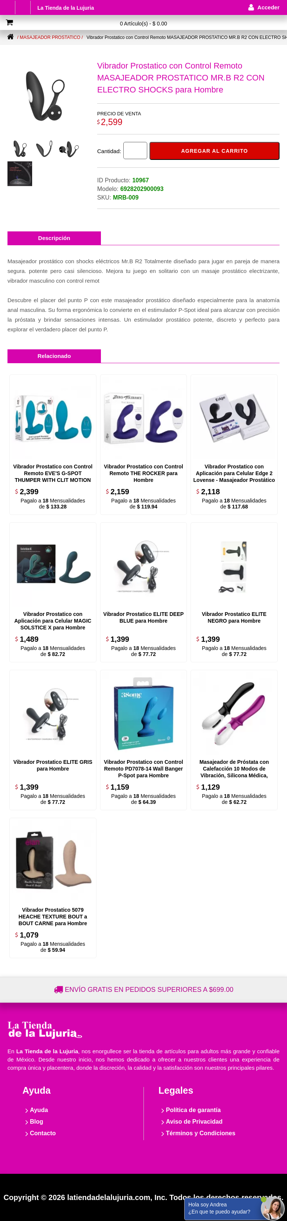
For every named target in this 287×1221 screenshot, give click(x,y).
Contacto (43, 1133)
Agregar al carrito (214, 151)
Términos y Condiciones (200, 1133)
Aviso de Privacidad (194, 1121)
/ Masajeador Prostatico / (50, 37)
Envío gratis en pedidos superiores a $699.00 (149, 989)
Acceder (268, 7)
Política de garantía (193, 1110)
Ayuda (39, 1110)
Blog (36, 1121)
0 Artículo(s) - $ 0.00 (143, 24)
